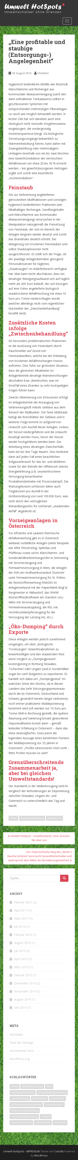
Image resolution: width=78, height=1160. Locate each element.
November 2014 (25, 991)
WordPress (40, 1155)
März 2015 (21, 967)
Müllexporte (54, 818)
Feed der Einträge (21, 1043)
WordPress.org (20, 1059)
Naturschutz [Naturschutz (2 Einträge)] (57, 1098)
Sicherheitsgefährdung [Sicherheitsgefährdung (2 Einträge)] (24, 1116)
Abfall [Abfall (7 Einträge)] (14, 1086)
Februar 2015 (23, 975)
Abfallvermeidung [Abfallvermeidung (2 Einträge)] (32, 1086)
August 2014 (22, 999)
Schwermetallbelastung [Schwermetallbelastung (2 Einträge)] (24, 1110)
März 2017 (21, 918)
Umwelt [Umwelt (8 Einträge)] (45, 1116)
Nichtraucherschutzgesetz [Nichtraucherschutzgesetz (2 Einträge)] (26, 1104)
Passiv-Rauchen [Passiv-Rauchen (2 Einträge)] (54, 1104)
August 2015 (22, 943)
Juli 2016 (19, 926)
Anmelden (16, 1034)
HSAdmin (43, 73)
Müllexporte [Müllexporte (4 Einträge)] (39, 1098)
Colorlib (59, 1151)
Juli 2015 (19, 951)
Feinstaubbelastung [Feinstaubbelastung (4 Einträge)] (22, 1092)
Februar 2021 (23, 902)
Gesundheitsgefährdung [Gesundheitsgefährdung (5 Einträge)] (52, 1092)
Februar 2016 (23, 935)
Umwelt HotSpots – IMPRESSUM (21, 1151)
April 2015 (20, 959)
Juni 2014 (20, 1007)
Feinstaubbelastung (32, 818)
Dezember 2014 (25, 983)
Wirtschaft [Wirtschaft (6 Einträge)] (60, 1122)
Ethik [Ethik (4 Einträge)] (49, 1086)
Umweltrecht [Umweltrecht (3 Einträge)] (42, 1122)
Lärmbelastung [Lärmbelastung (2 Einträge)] (20, 1098)
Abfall (13, 818)
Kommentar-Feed (21, 1051)
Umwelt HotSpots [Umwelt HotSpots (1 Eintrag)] (21, 1122)
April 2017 (20, 910)
